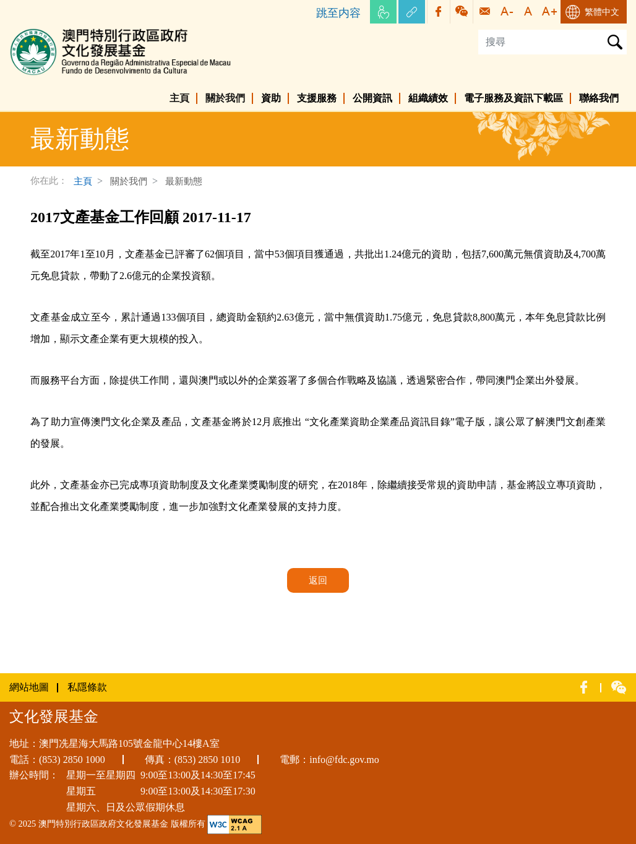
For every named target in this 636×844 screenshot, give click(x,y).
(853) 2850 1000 (72, 759)
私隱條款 (87, 687)
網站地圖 (29, 687)
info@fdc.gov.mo (344, 759)
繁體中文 (602, 12)
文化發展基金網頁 (48, 30)
